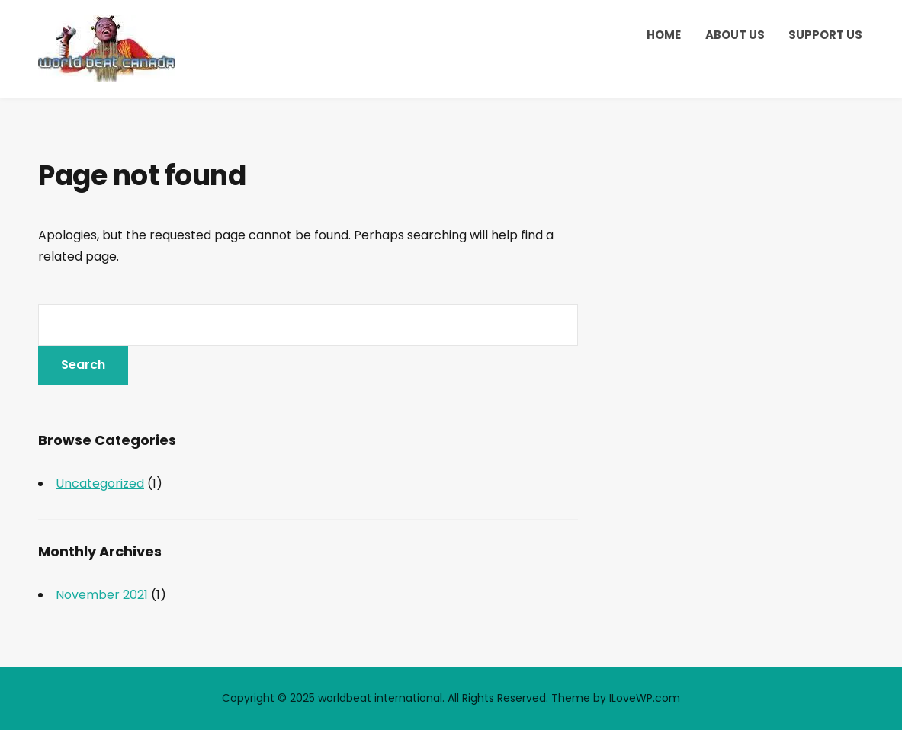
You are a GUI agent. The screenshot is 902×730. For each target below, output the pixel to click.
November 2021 (102, 595)
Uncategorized (100, 483)
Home (664, 35)
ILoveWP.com (644, 698)
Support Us (825, 35)
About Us (735, 35)
